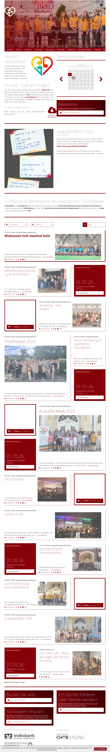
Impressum (84, 1)
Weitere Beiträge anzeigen (15, 682)
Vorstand (50, 49)
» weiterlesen (23, 78)
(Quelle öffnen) (58, 674)
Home (10, 49)
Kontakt (61, 49)
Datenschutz (93, 1)
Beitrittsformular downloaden (50, 112)
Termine (38, 49)
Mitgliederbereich (74, 1)
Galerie (71, 49)
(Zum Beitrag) (48, 257)
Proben (28, 49)
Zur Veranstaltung (83, 293)
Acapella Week (84, 49)
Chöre (19, 49)
